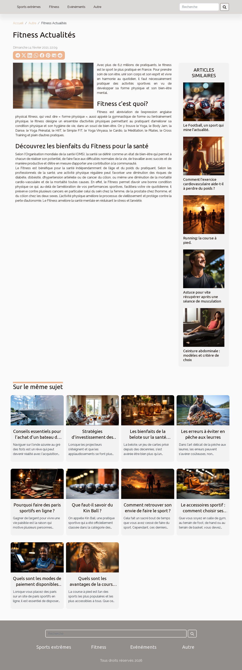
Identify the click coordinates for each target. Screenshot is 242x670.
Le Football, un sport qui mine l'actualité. (203, 127)
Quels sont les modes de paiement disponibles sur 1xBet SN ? (37, 584)
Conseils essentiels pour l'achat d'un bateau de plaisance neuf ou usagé (37, 437)
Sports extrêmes (29, 7)
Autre (97, 7)
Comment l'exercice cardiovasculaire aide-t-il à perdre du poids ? (203, 183)
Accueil (18, 23)
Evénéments (76, 7)
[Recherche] (199, 7)
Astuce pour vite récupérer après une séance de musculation (202, 296)
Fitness (54, 7)
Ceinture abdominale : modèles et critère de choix (201, 355)
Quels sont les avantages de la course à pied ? (92, 584)
